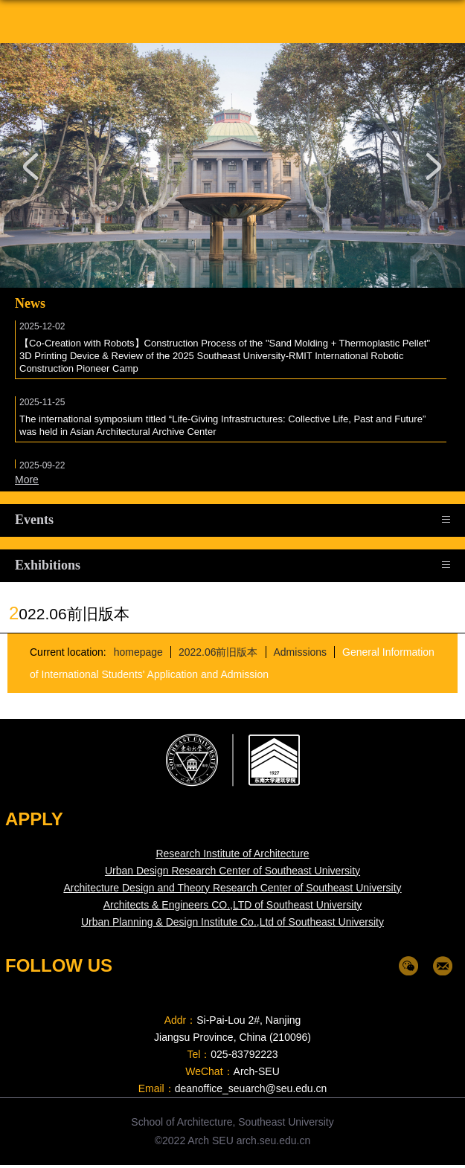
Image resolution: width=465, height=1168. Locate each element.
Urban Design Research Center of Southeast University (232, 871)
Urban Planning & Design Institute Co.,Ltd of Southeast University (232, 922)
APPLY (34, 819)
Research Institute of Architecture (232, 853)
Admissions (300, 652)
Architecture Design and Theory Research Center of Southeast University (232, 888)
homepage (137, 652)
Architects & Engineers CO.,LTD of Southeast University (232, 905)
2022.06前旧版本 (217, 652)
